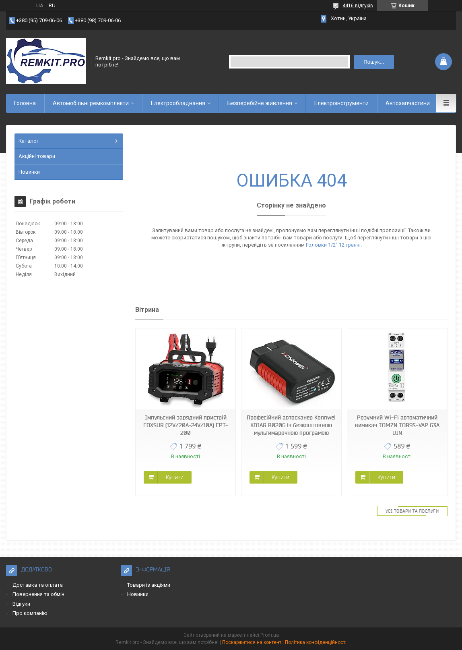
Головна (25, 103)
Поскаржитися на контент (251, 642)
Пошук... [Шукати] (373, 62)
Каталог (29, 141)
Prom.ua (269, 635)
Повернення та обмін (38, 594)
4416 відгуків (357, 5)
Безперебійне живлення (259, 103)
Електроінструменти (341, 103)
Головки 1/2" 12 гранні (333, 245)
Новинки (29, 172)
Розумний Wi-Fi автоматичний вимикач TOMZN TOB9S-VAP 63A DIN (397, 425)
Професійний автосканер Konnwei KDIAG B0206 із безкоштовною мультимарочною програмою (291, 425)
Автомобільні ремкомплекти (91, 103)
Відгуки (21, 604)
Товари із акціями (148, 585)
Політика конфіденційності (315, 642)
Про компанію (29, 613)
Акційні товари (37, 156)
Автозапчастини (408, 103)
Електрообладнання (178, 103)
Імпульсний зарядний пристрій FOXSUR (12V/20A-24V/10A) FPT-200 (185, 425)
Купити (175, 477)
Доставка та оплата (37, 585)
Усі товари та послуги (412, 511)
